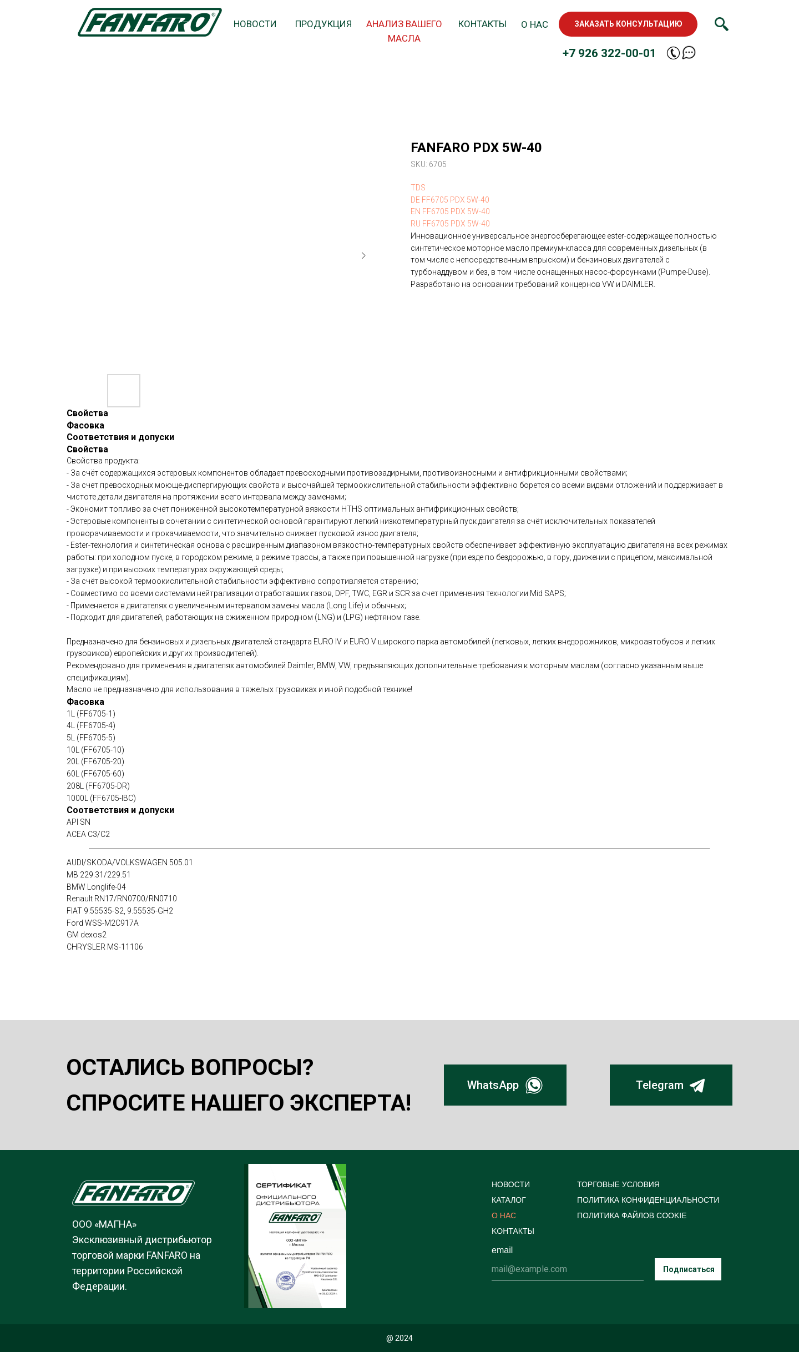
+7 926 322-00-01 (609, 53)
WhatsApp (493, 1085)
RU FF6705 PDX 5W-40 (450, 223)
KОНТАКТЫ (513, 1231)
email (502, 1250)
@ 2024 (399, 1338)
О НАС (534, 24)
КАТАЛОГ (509, 1199)
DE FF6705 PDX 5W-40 (450, 199)
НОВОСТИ (255, 23)
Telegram (660, 1085)
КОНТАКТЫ (482, 23)
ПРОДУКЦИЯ (323, 23)
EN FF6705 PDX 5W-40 (450, 211)
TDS (418, 187)
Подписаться (689, 1269)
